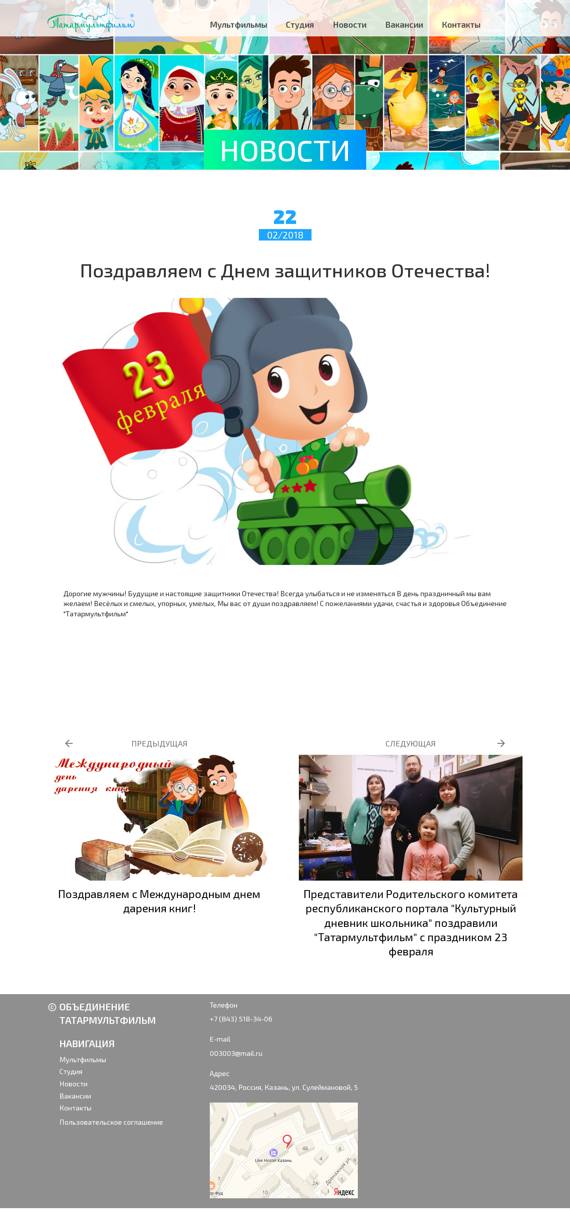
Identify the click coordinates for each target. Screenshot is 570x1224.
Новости (350, 24)
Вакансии (404, 24)
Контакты (461, 24)
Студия (300, 24)
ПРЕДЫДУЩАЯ (159, 743)
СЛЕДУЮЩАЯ (411, 743)
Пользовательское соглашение (111, 1122)
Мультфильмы (238, 24)
